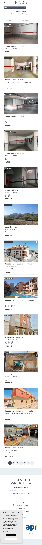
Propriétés (20, 508)
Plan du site (37, 541)
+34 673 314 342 (24, 496)
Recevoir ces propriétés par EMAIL (14, 7)
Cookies (32, 541)
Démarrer (20, 502)
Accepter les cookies (11, 535)
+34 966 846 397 (25, 493)
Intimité (27, 541)
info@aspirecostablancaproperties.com (22, 491)
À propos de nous (20, 505)
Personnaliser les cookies (11, 539)
